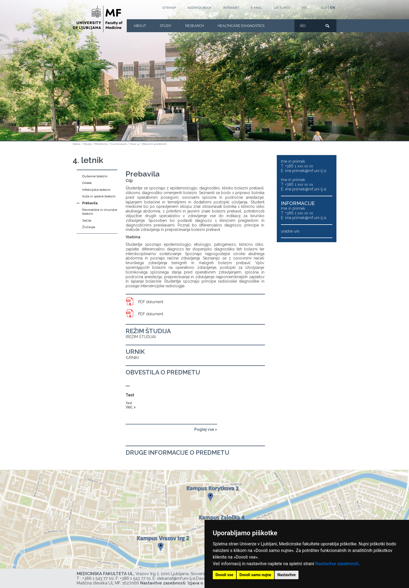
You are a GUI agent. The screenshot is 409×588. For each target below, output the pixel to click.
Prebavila (90, 203)
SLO (323, 8)
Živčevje (88, 227)
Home (77, 143)
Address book (199, 8)
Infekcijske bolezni (96, 190)
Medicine (101, 143)
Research (194, 26)
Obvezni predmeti (154, 143)
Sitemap (169, 8)
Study (166, 26)
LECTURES (281, 8)
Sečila (86, 220)
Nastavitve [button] (286, 575)
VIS (304, 8)
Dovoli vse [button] (224, 575)
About (140, 26)
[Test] (157, 398)
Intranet (231, 8)
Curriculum (118, 143)
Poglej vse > (205, 429)
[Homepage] (98, 18)
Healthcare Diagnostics (241, 26)
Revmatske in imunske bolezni (99, 212)
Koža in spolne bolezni (98, 196)
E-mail (256, 8)
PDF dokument (150, 302)
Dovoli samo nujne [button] (255, 575)
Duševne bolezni (94, 176)
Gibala (87, 183)
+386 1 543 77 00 (98, 578)
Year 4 (134, 143)
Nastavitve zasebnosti (336, 563)
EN (332, 8)
